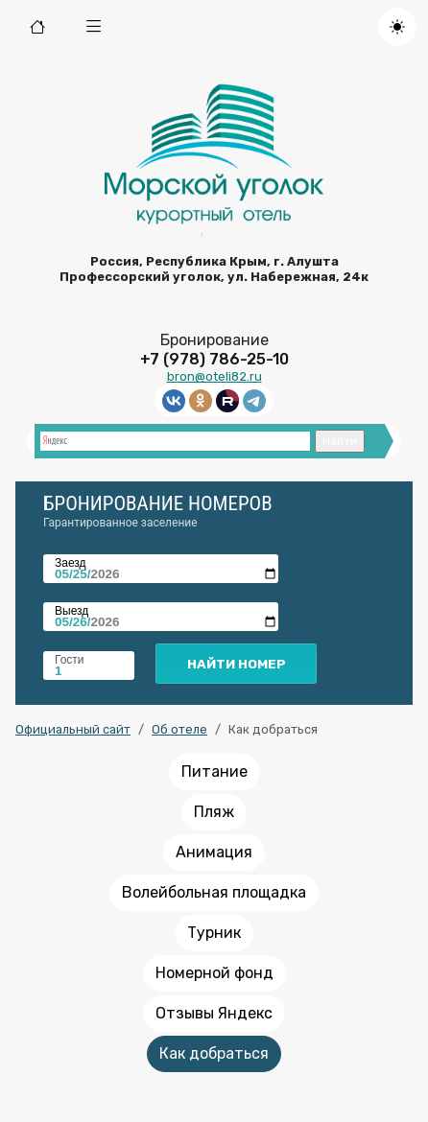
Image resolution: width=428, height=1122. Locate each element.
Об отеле (179, 729)
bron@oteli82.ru (214, 376)
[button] (94, 27)
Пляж (214, 812)
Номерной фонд (214, 973)
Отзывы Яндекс (214, 1013)
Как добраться (214, 1053)
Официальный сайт (73, 729)
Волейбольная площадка (214, 892)
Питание (214, 771)
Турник (214, 932)
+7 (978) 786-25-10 (214, 359)
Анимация (214, 852)
